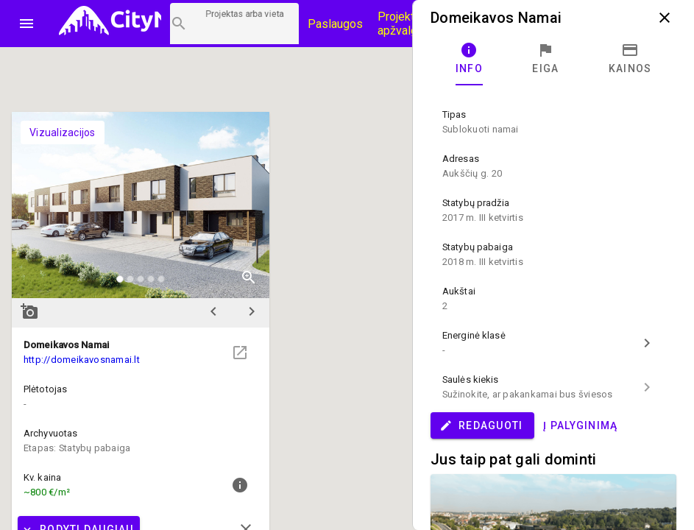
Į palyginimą (580, 425)
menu (26, 23)
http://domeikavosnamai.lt (82, 359)
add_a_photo (29, 311)
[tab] (469, 58)
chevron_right (252, 311)
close (664, 17)
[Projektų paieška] (234, 23)
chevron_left (213, 311)
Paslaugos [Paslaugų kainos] (335, 24)
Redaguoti (481, 425)
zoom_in (249, 277)
